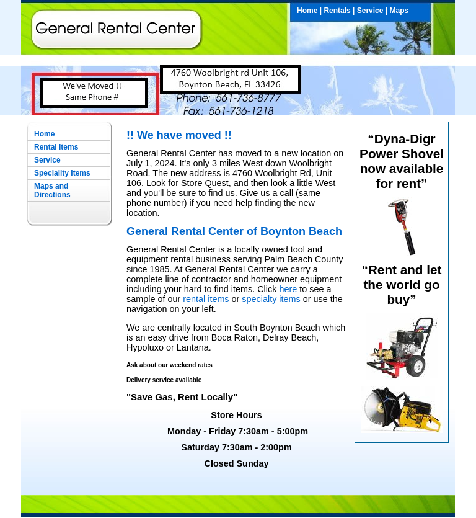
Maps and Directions (52, 190)
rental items (206, 299)
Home (307, 10)
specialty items (269, 299)
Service (370, 10)
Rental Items (56, 147)
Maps (399, 10)
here (288, 289)
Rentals (337, 10)
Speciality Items (62, 173)
